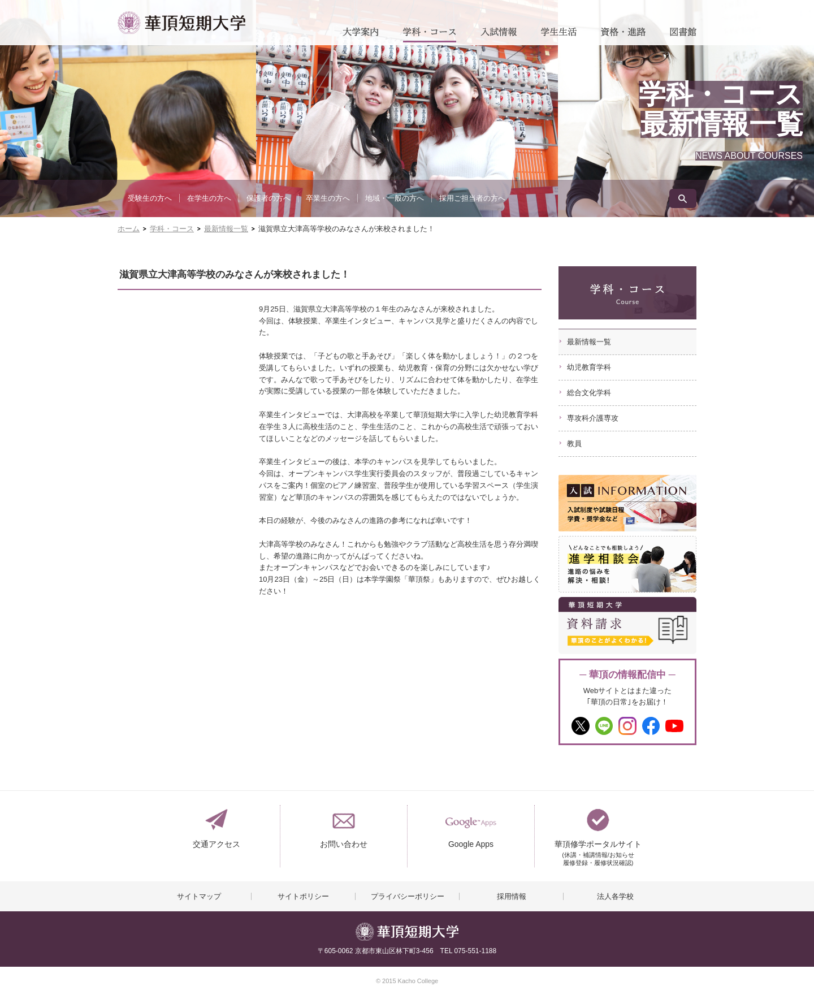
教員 (574, 443)
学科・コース (429, 34)
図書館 (683, 34)
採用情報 (511, 896)
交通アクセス (216, 844)
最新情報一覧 (226, 228)
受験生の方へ (150, 198)
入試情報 (498, 34)
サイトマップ (199, 896)
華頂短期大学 (181, 22)
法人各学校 (615, 896)
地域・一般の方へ (394, 198)
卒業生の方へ (328, 198)
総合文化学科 (589, 392)
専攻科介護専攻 (592, 418)
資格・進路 (623, 34)
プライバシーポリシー (407, 896)
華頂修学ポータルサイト (598, 849)
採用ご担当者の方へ (472, 198)
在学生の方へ (209, 198)
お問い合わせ (343, 844)
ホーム (129, 228)
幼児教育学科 (589, 367)
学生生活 (559, 34)
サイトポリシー (303, 896)
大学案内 (361, 34)
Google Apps (470, 844)
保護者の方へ (268, 198)
